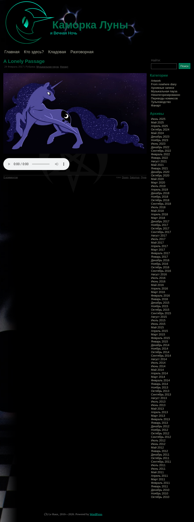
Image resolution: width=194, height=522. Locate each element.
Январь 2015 (159, 341)
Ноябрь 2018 (159, 196)
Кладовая (57, 52)
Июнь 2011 (158, 468)
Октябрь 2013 (160, 391)
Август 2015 (159, 316)
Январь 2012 (159, 451)
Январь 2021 (159, 168)
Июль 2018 (158, 207)
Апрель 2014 (159, 373)
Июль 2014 (158, 362)
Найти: (156, 60)
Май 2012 (157, 447)
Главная (12, 52)
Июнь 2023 (158, 143)
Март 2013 (158, 415)
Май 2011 (157, 472)
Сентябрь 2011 (161, 461)
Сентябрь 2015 (161, 313)
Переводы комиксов (164, 98)
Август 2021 (159, 161)
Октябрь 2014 (160, 352)
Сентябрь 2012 (161, 437)
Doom (125, 177)
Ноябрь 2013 (159, 387)
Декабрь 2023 (160, 136)
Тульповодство (161, 102)
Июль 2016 (158, 278)
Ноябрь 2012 (159, 429)
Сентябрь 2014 (161, 355)
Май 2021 (157, 164)
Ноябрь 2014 (159, 348)
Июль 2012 (158, 440)
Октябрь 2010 (160, 497)
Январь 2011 (159, 486)
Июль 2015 (158, 320)
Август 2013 (159, 398)
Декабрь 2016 (160, 260)
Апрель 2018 (159, 214)
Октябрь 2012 (160, 433)
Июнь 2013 (158, 405)
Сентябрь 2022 (161, 150)
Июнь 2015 (158, 323)
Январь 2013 (159, 422)
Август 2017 (159, 235)
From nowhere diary (164, 84)
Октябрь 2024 (160, 129)
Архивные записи (162, 87)
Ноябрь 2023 (159, 140)
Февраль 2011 (160, 482)
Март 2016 (158, 292)
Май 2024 (157, 133)
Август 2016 (159, 274)
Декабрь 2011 (160, 454)
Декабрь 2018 (160, 193)
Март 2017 (158, 249)
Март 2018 (158, 217)
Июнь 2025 (158, 119)
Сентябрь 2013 (161, 394)
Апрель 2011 (159, 475)
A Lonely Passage (24, 61)
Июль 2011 (158, 465)
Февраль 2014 (160, 380)
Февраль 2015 (160, 338)
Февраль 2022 (160, 154)
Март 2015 (158, 334)
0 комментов (11, 177)
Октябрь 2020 (160, 175)
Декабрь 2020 (160, 172)
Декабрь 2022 (160, 147)
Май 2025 (157, 122)
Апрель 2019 (159, 189)
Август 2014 (159, 359)
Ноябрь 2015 (159, 306)
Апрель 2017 (159, 246)
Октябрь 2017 (160, 228)
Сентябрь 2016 (161, 270)
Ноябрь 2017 (159, 225)
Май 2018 (157, 210)
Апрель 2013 (159, 412)
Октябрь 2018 (160, 200)
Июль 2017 (158, 239)
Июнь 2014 (158, 366)
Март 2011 (158, 479)
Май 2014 (157, 369)
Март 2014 (158, 376)
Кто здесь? (34, 52)
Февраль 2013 (160, 419)
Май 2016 (157, 285)
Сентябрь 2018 (161, 203)
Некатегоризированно (165, 94)
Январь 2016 (159, 299)
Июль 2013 (158, 401)
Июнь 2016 (158, 281)
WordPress (96, 514)
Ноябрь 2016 (159, 263)
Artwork (156, 80)
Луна (143, 177)
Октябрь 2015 (160, 309)
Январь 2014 (159, 384)
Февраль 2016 (160, 295)
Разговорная (81, 52)
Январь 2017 (159, 256)
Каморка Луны (90, 25)
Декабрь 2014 (160, 345)
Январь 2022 (159, 157)
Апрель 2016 (159, 288)
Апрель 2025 (159, 126)
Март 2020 (158, 182)
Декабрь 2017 (160, 221)
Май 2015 (157, 327)
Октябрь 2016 (160, 267)
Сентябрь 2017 (161, 232)
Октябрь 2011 (160, 458)
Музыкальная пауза (47, 66)
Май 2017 (157, 242)
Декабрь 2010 (160, 490)
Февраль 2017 (160, 253)
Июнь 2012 (158, 444)
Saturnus (135, 177)
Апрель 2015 (159, 331)
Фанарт (64, 66)
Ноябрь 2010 (159, 493)
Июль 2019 (158, 186)
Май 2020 (157, 179)
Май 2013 (157, 408)
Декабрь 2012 (160, 426)
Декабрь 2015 (160, 302)
